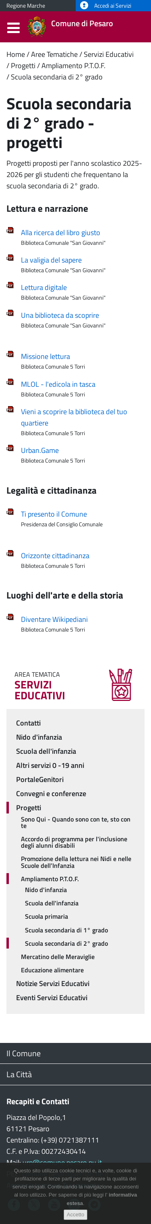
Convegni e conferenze (51, 793)
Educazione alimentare (52, 970)
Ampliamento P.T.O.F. (73, 65)
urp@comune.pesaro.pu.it (62, 1162)
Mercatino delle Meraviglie (58, 956)
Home (15, 54)
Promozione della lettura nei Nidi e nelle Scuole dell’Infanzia (76, 862)
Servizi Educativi (109, 54)
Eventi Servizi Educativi (51, 997)
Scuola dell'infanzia (46, 751)
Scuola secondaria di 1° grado (66, 930)
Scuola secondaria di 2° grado (57, 76)
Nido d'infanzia (39, 737)
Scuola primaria (46, 916)
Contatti (28, 722)
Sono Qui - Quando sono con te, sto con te (75, 822)
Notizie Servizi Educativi (52, 983)
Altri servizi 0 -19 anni (50, 765)
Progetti (23, 65)
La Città (19, 1074)
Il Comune (23, 1053)
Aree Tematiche (54, 54)
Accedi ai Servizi (105, 5)
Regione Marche (25, 5)
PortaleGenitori (40, 779)
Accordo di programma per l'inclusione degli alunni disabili (74, 842)
